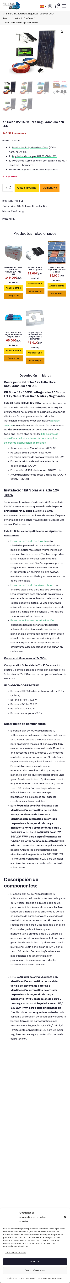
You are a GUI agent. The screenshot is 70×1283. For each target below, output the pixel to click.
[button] (65, 1217)
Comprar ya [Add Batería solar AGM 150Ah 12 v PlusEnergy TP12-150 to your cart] (13, 295)
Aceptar (35, 1261)
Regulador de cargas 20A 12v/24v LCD (34, 156)
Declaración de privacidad (38, 1278)
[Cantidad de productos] (7, 188)
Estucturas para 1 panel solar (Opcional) (34, 169)
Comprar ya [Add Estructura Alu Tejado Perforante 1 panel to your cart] (57, 293)
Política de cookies (16, 1278)
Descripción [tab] (28, 375)
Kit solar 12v (39, 206)
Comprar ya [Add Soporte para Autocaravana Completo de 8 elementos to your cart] (35, 360)
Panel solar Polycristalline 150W (30, 147)
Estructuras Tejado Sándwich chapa (32, 585)
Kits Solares (24, 206)
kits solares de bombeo (37, 438)
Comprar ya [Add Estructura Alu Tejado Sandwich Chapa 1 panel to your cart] (13, 358)
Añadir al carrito (27, 187)
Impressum (57, 1278)
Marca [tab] (46, 375)
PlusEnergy (18, 211)
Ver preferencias (35, 1270)
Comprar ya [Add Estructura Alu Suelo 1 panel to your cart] (35, 291)
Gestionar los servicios (15, 1252)
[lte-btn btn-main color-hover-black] (13, 288)
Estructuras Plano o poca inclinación (32, 620)
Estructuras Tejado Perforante (29, 541)
